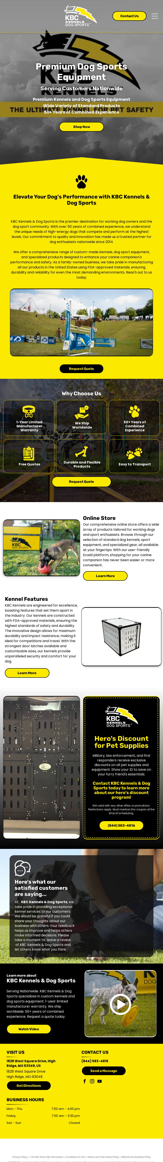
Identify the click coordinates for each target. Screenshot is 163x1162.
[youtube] (99, 1082)
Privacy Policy (19, 1156)
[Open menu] (155, 16)
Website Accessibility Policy (136, 1156)
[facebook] (85, 1082)
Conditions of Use (75, 1156)
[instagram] (92, 1082)
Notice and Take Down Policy (103, 1156)
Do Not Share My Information (47, 1156)
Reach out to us (139, 272)
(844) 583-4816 (95, 1061)
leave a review (59, 939)
